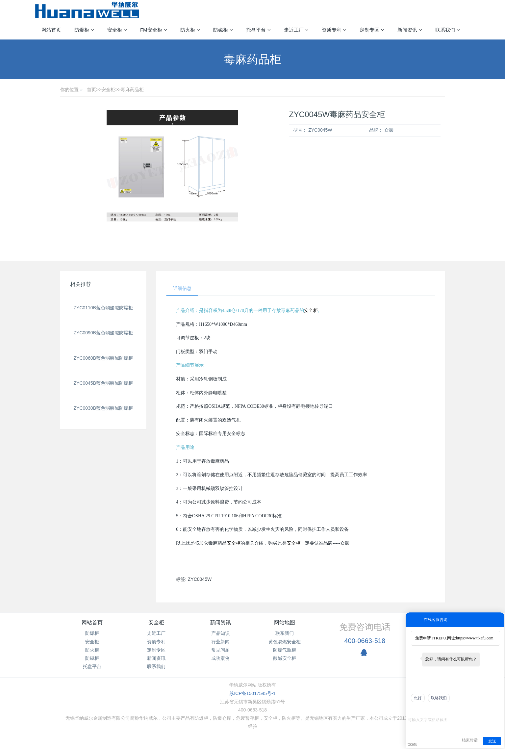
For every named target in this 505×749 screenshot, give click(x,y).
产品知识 (220, 633)
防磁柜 (92, 658)
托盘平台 (92, 666)
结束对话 (470, 740)
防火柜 (92, 650)
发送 (492, 741)
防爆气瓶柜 (284, 650)
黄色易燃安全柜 (284, 641)
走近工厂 (156, 633)
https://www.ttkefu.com (474, 638)
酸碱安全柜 (284, 658)
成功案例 (220, 658)
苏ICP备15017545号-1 (252, 693)
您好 (418, 698)
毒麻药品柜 (132, 89)
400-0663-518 (364, 640)
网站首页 (51, 30)
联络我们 (439, 698)
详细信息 (182, 288)
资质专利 (156, 641)
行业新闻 (220, 641)
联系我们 (156, 666)
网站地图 (284, 623)
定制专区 (156, 650)
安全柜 (108, 89)
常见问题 (220, 650)
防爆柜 (92, 633)
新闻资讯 (156, 658)
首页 (91, 89)
